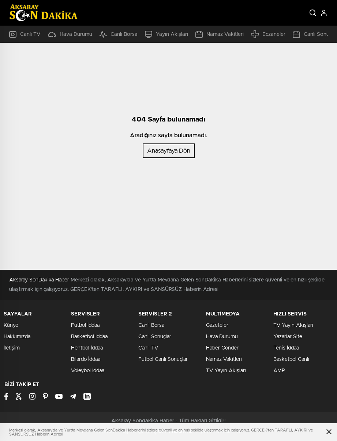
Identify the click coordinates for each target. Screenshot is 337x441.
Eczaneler (268, 34)
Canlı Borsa (119, 34)
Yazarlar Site (287, 336)
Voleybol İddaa (87, 370)
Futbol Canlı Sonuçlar (163, 359)
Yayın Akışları (166, 34)
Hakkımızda (17, 336)
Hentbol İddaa (87, 348)
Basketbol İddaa (89, 336)
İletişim (12, 348)
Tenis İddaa (286, 348)
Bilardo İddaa (85, 359)
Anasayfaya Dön (168, 151)
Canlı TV (25, 34)
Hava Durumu (70, 34)
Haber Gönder (222, 348)
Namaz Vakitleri (219, 34)
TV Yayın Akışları (226, 370)
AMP (279, 370)
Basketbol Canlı (291, 359)
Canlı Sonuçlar (154, 336)
